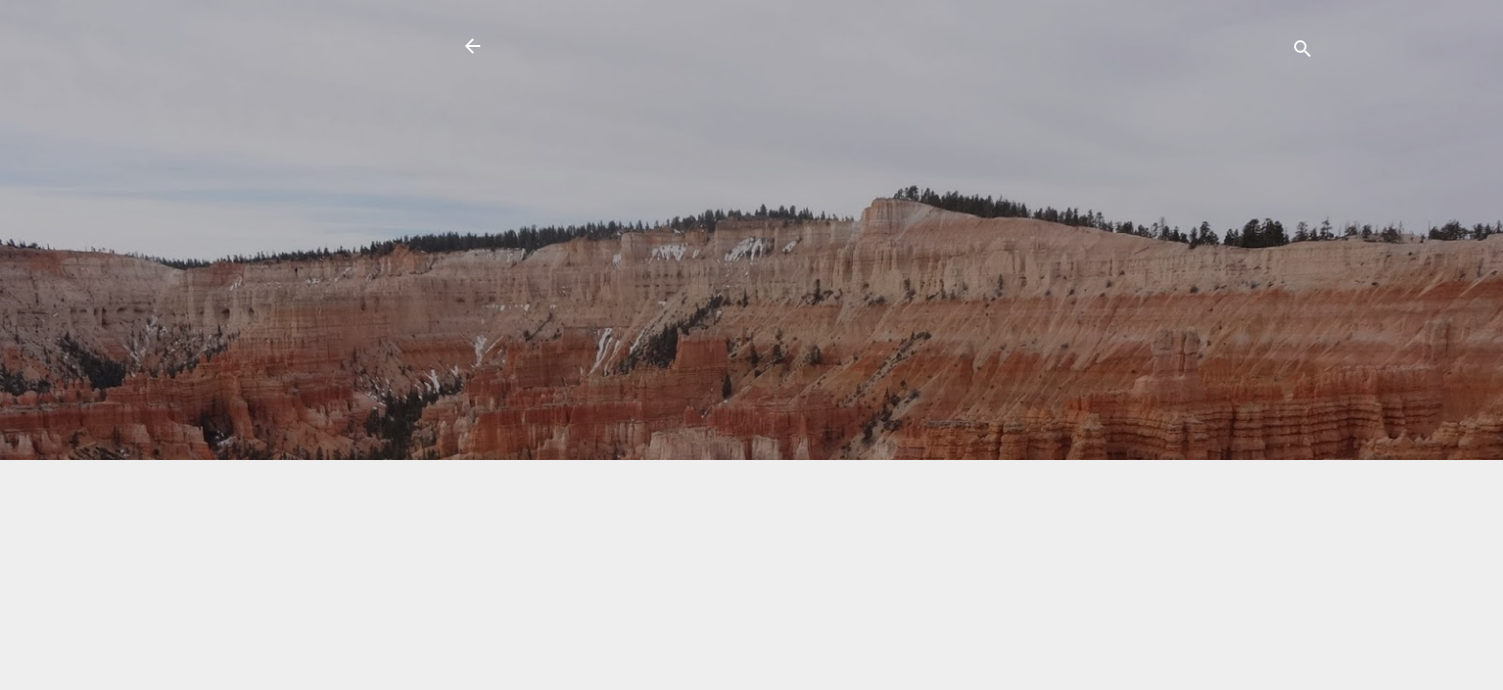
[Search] (1302, 52)
